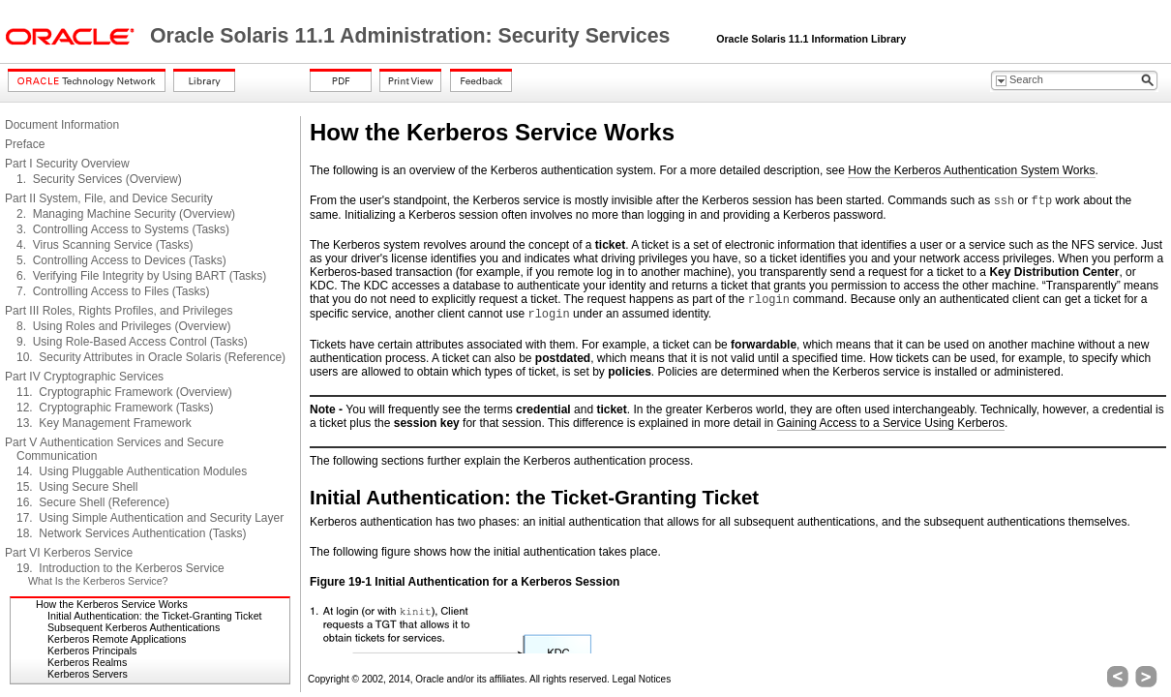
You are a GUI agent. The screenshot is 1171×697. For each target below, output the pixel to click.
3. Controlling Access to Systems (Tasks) (122, 229)
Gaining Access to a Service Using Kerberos (891, 423)
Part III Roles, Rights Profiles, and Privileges (118, 311)
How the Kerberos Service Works (112, 604)
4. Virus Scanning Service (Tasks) (105, 245)
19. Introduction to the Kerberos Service (120, 568)
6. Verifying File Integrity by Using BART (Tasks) (141, 276)
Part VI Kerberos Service (69, 553)
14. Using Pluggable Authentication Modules (131, 471)
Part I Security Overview (67, 163)
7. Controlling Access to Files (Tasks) (112, 291)
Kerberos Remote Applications (116, 639)
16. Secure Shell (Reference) (92, 502)
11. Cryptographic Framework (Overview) (124, 392)
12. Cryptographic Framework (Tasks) (114, 407)
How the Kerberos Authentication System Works (971, 170)
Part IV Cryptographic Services (84, 376)
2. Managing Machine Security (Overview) (125, 214)
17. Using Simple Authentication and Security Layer (150, 518)
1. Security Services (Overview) (99, 179)
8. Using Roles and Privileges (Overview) (123, 326)
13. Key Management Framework (104, 423)
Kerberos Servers (87, 674)
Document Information (62, 125)
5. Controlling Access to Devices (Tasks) (121, 260)
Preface (25, 144)
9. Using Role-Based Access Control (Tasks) (132, 341)
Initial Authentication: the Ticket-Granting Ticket (154, 615)
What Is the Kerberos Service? (98, 581)
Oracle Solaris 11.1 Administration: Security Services (413, 35)
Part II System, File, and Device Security (109, 198)
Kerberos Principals (91, 650)
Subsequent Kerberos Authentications (133, 627)
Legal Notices (642, 679)
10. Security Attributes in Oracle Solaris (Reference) (150, 357)
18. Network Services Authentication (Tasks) (131, 533)
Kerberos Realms (87, 662)
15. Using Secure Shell (76, 487)
